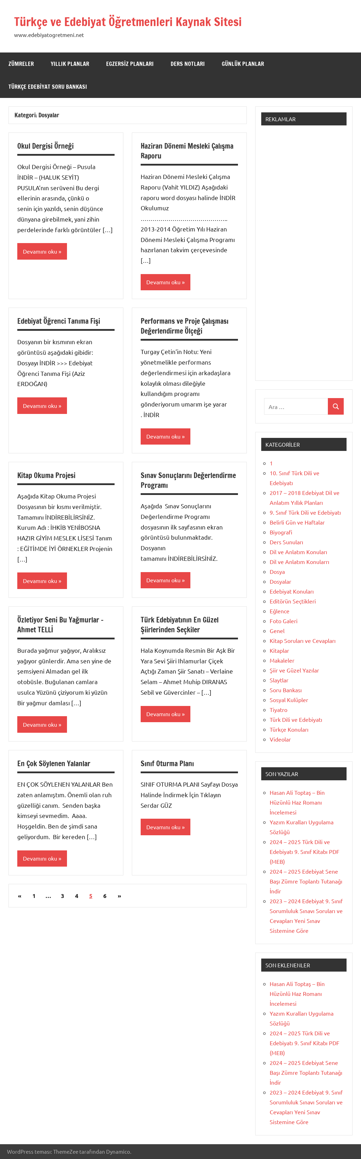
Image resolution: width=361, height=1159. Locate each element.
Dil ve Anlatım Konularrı (299, 561)
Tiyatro (278, 709)
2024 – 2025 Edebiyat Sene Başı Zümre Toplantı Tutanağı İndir (306, 881)
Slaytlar (279, 679)
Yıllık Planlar (70, 64)
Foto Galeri (284, 620)
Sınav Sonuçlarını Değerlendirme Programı (188, 481)
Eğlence (279, 610)
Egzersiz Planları (130, 64)
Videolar (280, 739)
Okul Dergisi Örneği (45, 146)
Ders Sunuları (286, 541)
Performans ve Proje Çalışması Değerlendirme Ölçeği (184, 326)
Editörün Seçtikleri (293, 601)
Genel (277, 630)
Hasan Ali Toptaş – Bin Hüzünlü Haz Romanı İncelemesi (297, 802)
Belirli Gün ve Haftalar (297, 522)
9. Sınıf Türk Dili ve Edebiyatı (305, 512)
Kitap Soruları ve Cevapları (303, 640)
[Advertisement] (304, 256)
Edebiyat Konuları (292, 591)
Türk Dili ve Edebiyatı (296, 719)
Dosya (277, 571)
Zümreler (21, 64)
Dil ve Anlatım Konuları (298, 551)
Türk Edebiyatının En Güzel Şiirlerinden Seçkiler (180, 625)
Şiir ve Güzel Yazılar (294, 670)
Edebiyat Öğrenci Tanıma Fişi (58, 321)
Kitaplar (279, 650)
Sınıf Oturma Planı (167, 765)
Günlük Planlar (243, 64)
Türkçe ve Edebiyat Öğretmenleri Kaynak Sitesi (136, 21)
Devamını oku (40, 251)
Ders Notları (188, 64)
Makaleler (282, 660)
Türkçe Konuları (289, 729)
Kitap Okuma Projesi (46, 476)
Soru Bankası (286, 689)
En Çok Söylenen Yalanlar (53, 765)
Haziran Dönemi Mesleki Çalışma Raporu (187, 151)
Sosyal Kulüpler (289, 699)
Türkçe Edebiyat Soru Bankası (47, 87)
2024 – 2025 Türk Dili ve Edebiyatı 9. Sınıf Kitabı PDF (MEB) (304, 851)
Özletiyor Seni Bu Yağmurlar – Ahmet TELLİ (60, 625)
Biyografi (281, 531)
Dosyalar (280, 581)
